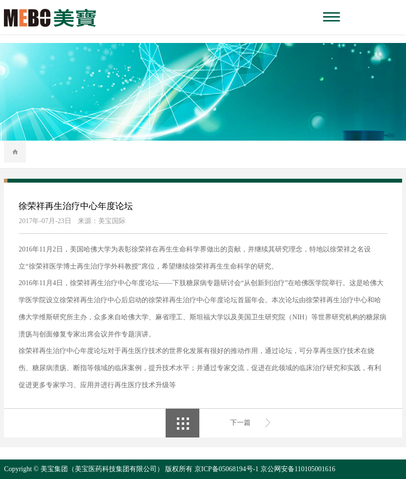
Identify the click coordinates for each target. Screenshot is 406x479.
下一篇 (240, 422)
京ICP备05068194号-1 (226, 469)
